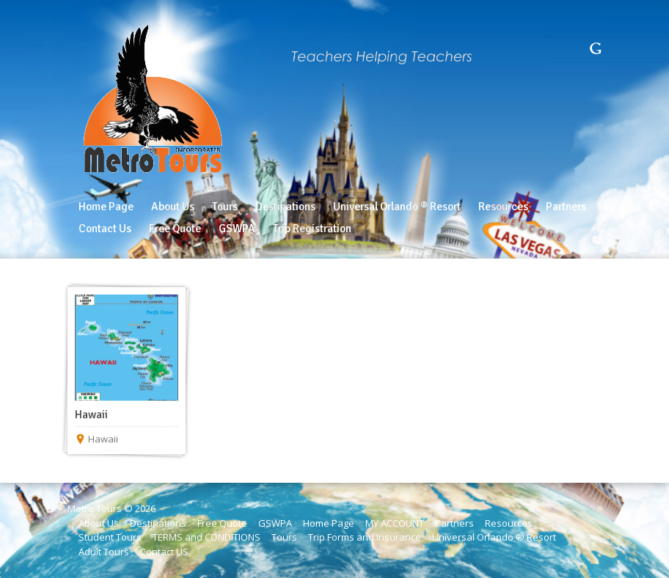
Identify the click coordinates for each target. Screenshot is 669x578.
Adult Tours (103, 551)
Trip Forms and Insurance (364, 537)
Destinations (158, 523)
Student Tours (110, 537)
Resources (509, 523)
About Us (98, 523)
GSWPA (275, 523)
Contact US (164, 551)
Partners (454, 523)
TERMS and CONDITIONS (206, 537)
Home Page (328, 523)
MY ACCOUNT (394, 523)
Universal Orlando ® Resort (494, 537)
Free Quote (222, 523)
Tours (284, 537)
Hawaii (91, 414)
